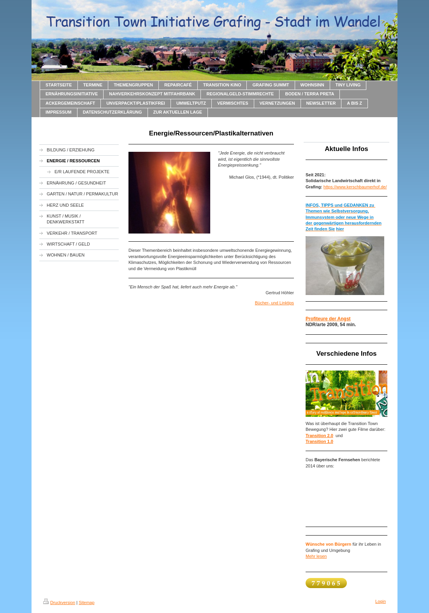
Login (380, 601)
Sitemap (86, 602)
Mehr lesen (316, 556)
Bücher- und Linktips (274, 302)
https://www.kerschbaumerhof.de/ (355, 186)
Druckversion (59, 602)
